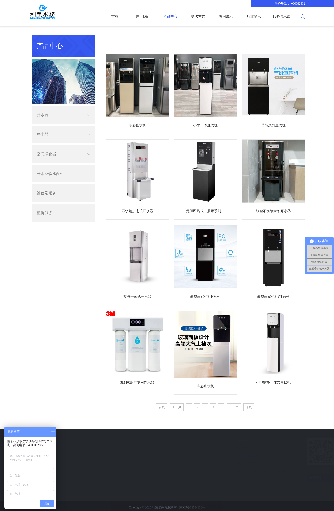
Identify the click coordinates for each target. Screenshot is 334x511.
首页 (114, 16)
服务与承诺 (281, 16)
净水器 (64, 134)
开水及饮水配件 (64, 173)
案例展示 (226, 16)
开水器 (64, 115)
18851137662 (221, 455)
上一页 (176, 407)
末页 (249, 407)
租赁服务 (44, 213)
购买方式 (198, 16)
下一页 (234, 407)
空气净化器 (64, 154)
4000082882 (220, 447)
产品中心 (170, 16)
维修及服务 (46, 193)
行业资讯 (254, 16)
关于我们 (143, 16)
